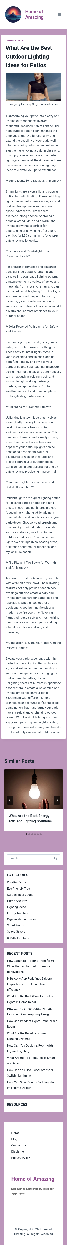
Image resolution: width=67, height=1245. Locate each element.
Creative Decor (17, 882)
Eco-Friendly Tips (18, 888)
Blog (14, 1139)
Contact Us (18, 1145)
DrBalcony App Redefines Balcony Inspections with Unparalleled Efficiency (29, 984)
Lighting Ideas (14, 40)
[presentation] (33, 789)
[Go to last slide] (10, 800)
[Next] (57, 800)
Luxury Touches (17, 913)
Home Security (17, 901)
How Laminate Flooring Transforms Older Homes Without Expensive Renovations (31, 966)
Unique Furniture (18, 937)
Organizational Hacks (21, 919)
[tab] (26, 834)
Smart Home (15, 925)
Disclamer (18, 1151)
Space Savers (16, 931)
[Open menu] (59, 14)
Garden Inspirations (20, 894)
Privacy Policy (20, 1157)
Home (15, 1133)
